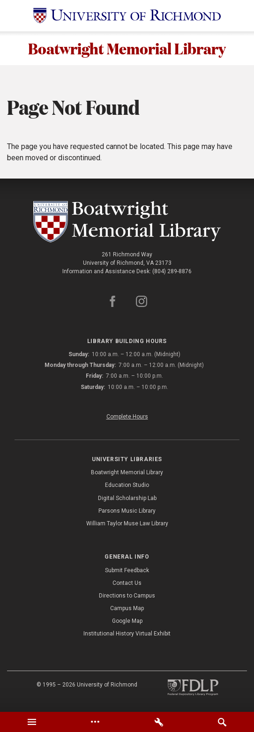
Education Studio (127, 485)
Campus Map (127, 608)
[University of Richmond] (127, 15)
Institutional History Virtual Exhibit (127, 633)
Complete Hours (127, 416)
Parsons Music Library (127, 511)
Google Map (127, 621)
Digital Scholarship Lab (127, 498)
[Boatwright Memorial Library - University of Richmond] (127, 221)
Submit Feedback (127, 570)
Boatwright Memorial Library (127, 48)
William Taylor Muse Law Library (127, 523)
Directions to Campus (127, 595)
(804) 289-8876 (172, 271)
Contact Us (127, 583)
